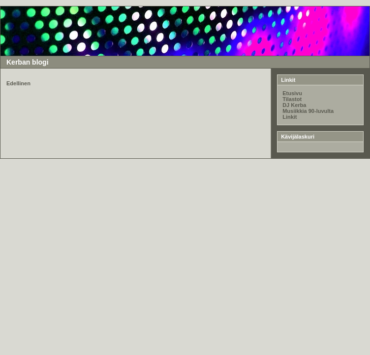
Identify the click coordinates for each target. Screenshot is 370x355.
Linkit (289, 117)
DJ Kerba (294, 105)
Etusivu (292, 93)
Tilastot (292, 99)
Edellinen (18, 83)
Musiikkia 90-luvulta (308, 111)
